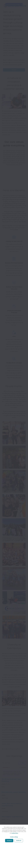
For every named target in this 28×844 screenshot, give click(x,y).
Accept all (9, 840)
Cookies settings (14, 837)
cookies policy (14, 833)
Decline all (18, 840)
